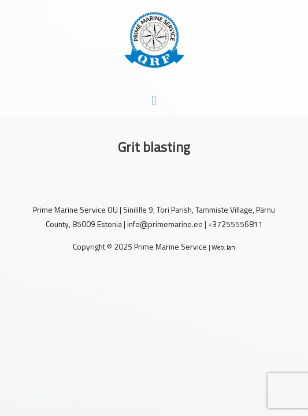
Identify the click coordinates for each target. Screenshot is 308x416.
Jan (231, 247)
